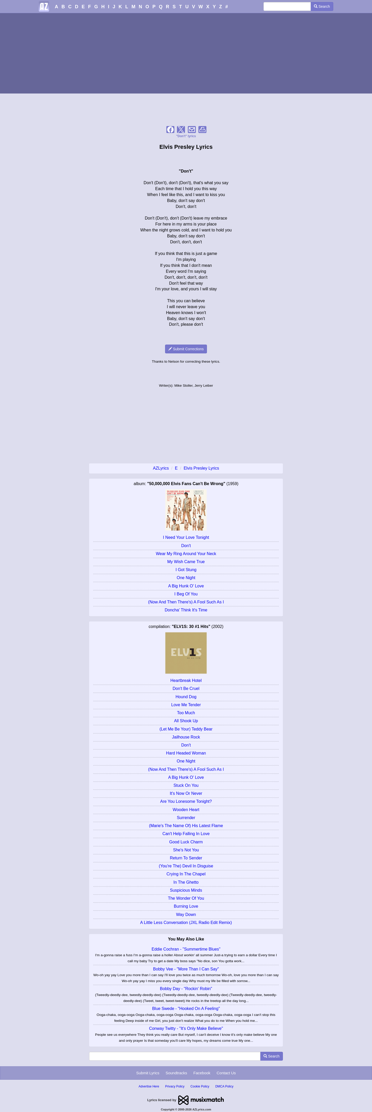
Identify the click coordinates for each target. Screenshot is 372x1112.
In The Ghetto (186, 882)
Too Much (186, 713)
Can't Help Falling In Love (186, 833)
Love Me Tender (186, 705)
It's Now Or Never (186, 793)
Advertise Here (149, 1086)
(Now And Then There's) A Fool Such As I (186, 602)
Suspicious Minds (186, 890)
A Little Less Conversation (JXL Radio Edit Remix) (186, 922)
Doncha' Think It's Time (186, 610)
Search (322, 6)
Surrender (186, 817)
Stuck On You (186, 785)
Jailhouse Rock (186, 737)
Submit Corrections (186, 349)
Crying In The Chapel (186, 874)
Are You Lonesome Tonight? (186, 801)
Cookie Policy (199, 1086)
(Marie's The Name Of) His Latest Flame (186, 825)
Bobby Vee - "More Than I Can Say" (186, 969)
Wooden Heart (186, 809)
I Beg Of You (186, 594)
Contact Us (226, 1073)
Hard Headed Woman (186, 753)
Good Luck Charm (186, 842)
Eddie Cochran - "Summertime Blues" (186, 949)
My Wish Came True (186, 561)
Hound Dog (186, 697)
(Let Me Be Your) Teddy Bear (185, 729)
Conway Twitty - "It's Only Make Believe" (186, 1028)
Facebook (201, 1073)
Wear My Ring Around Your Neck (186, 553)
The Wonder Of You (186, 898)
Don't (186, 545)
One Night (186, 578)
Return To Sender (186, 858)
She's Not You (186, 850)
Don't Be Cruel (186, 688)
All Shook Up (186, 721)
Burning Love (186, 906)
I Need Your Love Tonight (186, 537)
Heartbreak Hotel (186, 680)
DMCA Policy (224, 1086)
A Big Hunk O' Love (186, 586)
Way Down (186, 914)
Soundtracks (176, 1073)
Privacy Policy (174, 1086)
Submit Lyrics (147, 1073)
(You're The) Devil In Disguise (186, 866)
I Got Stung (186, 569)
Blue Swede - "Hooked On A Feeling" (186, 1008)
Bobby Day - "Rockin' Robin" (186, 988)
